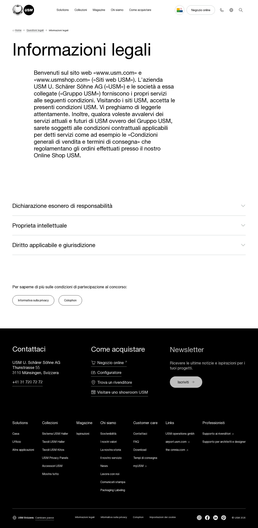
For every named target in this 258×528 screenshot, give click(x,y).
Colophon (70, 300)
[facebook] (207, 517)
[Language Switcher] (231, 10)
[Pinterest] (223, 517)
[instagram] (199, 517)
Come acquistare (140, 9)
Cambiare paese (44, 517)
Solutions (63, 9)
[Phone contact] (222, 10)
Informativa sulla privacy (33, 300)
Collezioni (81, 9)
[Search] (241, 10)
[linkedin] (215, 517)
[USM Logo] (23, 10)
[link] (23, 434)
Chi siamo (117, 9)
